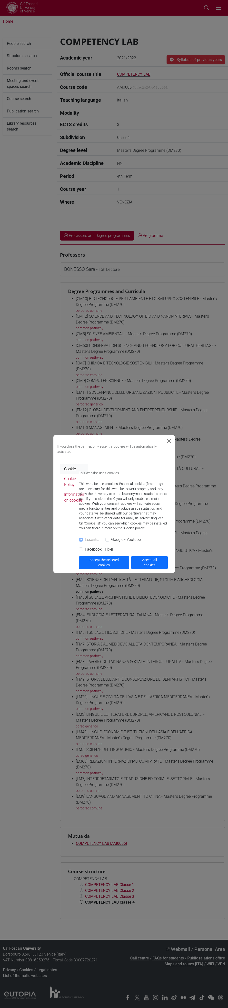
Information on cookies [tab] (74, 497)
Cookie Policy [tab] (70, 481)
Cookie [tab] (70, 469)
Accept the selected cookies (104, 562)
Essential (92, 539)
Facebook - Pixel (99, 549)
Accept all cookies (149, 562)
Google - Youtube (126, 539)
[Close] (169, 441)
